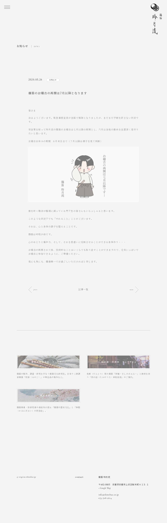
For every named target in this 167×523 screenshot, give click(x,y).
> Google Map (104, 488)
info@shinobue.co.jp (108, 494)
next (134, 289)
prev (32, 289)
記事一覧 (83, 289)
